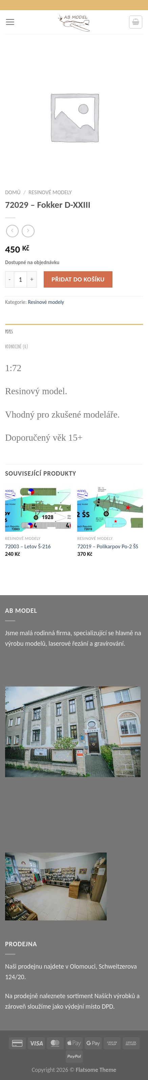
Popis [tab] (9, 331)
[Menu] (10, 22)
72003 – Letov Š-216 (28, 546)
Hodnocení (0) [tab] (16, 346)
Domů (13, 192)
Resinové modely (50, 192)
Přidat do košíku (77, 279)
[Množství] (20, 279)
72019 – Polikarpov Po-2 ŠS (107, 546)
